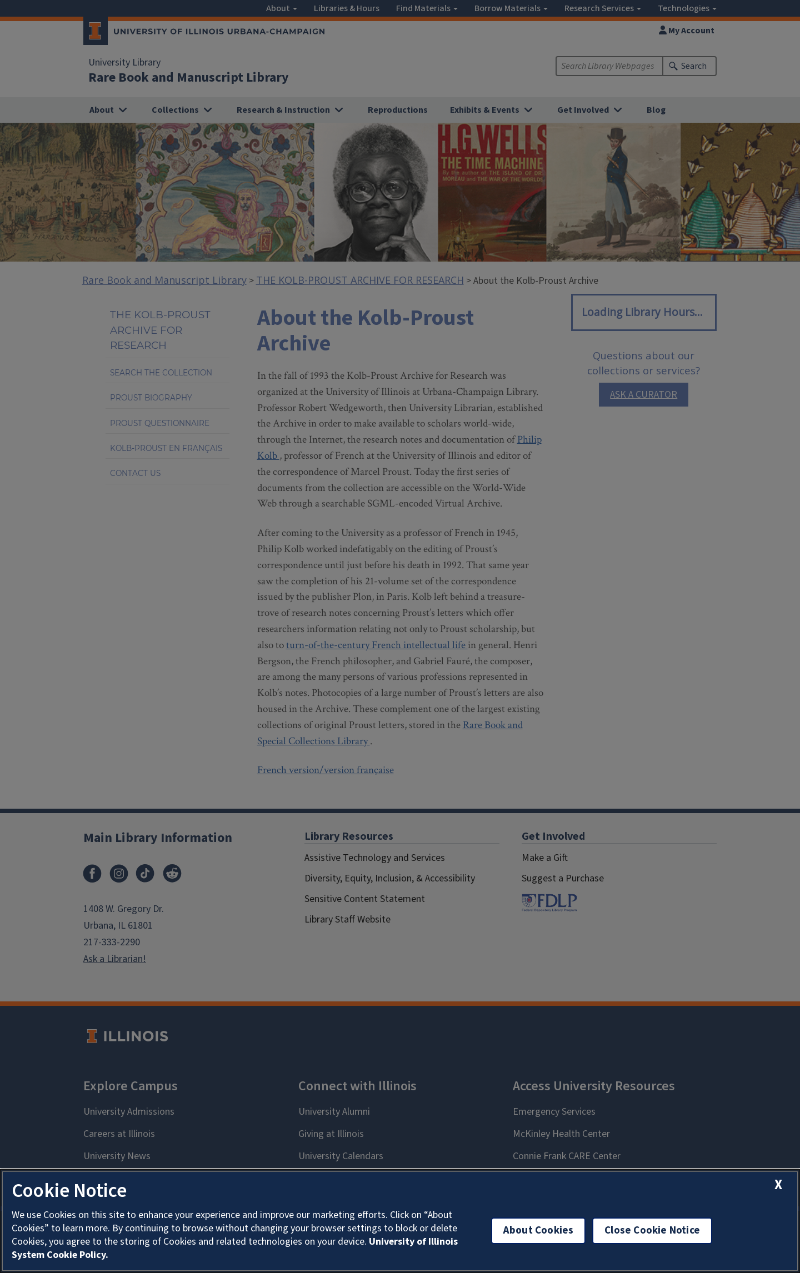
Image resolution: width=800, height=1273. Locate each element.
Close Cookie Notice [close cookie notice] (652, 1230)
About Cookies (538, 1230)
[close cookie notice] (778, 1185)
